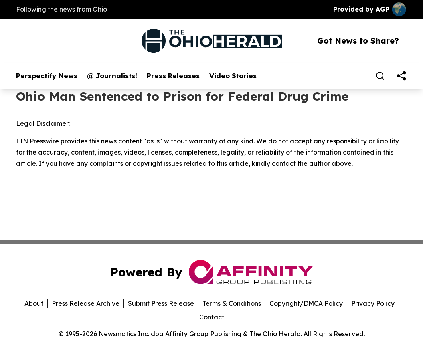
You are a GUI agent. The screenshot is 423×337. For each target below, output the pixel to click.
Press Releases (173, 76)
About (33, 303)
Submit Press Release (161, 303)
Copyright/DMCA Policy (306, 303)
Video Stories (233, 76)
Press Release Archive (85, 303)
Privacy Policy (373, 303)
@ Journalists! (112, 76)
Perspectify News (46, 76)
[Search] (380, 76)
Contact (211, 317)
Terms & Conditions (231, 303)
